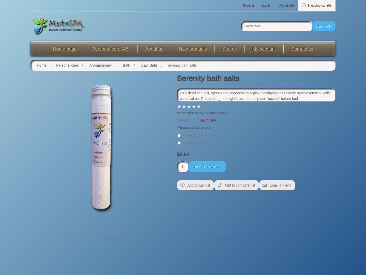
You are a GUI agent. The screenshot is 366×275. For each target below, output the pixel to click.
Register (248, 5)
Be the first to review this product (202, 113)
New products (193, 49)
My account (264, 49)
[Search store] (276, 26)
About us (154, 49)
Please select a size (194, 128)
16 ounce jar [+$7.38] (200, 143)
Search (229, 49)
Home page (65, 49)
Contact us (302, 49)
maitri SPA (208, 120)
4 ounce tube (193, 136)
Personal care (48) (111, 49)
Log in (266, 5)
